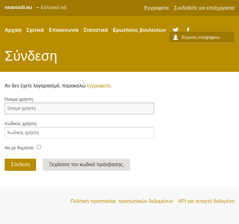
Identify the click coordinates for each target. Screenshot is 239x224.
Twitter (176, 30)
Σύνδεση (20, 164)
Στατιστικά (96, 30)
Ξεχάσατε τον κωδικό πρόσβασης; (86, 164)
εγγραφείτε (99, 85)
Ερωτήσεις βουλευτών (139, 30)
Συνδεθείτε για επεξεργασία (204, 8)
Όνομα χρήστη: (19, 99)
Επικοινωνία (64, 30)
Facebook (188, 30)
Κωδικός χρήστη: (21, 123)
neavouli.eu (18, 7)
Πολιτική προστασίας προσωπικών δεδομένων (122, 201)
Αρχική (13, 30)
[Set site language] (51, 7)
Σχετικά (35, 30)
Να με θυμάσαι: (20, 147)
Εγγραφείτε (156, 8)
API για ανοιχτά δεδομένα (206, 201)
